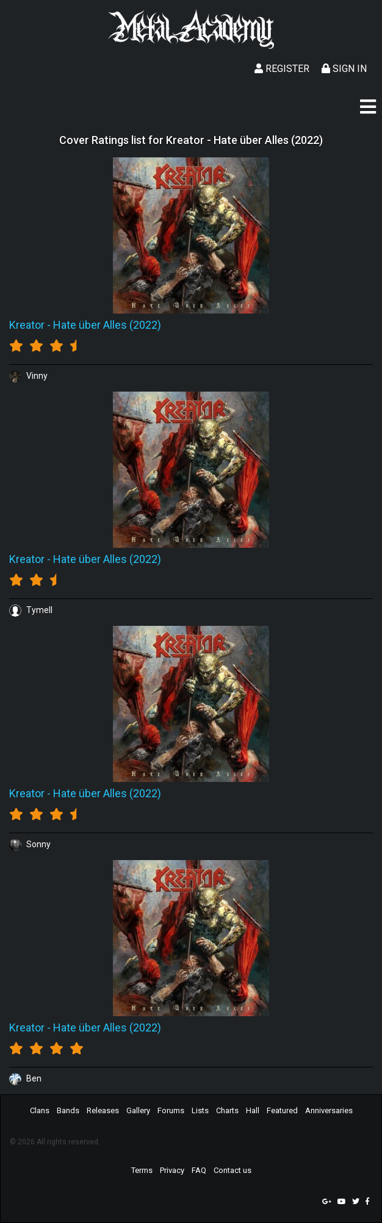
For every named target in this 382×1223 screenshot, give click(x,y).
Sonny (30, 844)
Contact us (232, 1170)
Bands (68, 1110)
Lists (200, 1110)
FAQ (199, 1170)
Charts (227, 1110)
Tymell (30, 610)
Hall (252, 1110)
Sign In (344, 68)
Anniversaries (329, 1110)
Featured (282, 1110)
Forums (170, 1110)
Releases (103, 1110)
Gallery (138, 1110)
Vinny (28, 376)
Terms (142, 1170)
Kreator (27, 324)
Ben (25, 1078)
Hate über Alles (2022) (107, 324)
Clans (39, 1110)
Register (281, 68)
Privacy (172, 1170)
